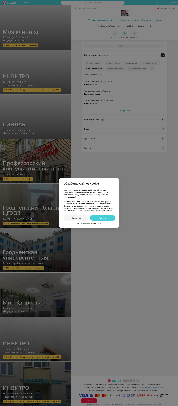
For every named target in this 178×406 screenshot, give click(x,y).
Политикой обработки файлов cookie (98, 210)
